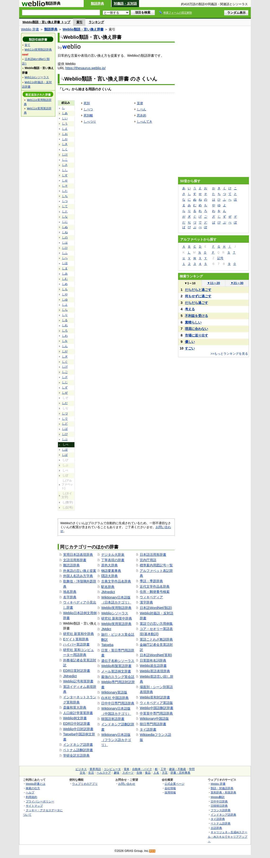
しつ (65, 201)
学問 (192, 769)
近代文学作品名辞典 (155, 586)
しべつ (88, 109)
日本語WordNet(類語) (156, 608)
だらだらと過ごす (198, 290)
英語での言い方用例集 (156, 623)
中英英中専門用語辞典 (156, 713)
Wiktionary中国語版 (154, 718)
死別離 (88, 115)
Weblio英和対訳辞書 (155, 697)
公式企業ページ (174, 783)
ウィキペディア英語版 (156, 703)
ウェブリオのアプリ (85, 783)
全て (27, 45)
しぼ (65, 449)
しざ (65, 377)
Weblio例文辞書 (75, 718)
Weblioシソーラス (114, 613)
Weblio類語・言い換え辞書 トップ (46, 22)
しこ (65, 159)
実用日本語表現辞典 (78, 554)
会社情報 (170, 788)
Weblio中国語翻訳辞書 (156, 708)
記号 (220, 258)
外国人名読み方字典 (78, 576)
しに (65, 222)
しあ (65, 113)
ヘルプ (30, 792)
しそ (65, 185)
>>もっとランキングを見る (229, 353)
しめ (65, 284)
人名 (156, 772)
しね (65, 232)
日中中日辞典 (219, 801)
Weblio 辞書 (30, 29)
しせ (65, 180)
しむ (65, 278)
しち (65, 196)
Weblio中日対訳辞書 (78, 729)
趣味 (116, 772)
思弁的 (141, 115)
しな (65, 216)
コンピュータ (112, 769)
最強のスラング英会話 (117, 677)
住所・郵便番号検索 (155, 592)
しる (65, 320)
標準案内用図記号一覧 (156, 565)
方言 (165, 772)
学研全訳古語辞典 (76, 755)
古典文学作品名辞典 (116, 581)
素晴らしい (193, 322)
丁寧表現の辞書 (112, 560)
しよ (65, 304)
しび (65, 434)
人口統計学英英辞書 (78, 713)
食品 (148, 772)
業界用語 (95, 769)
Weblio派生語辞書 (153, 666)
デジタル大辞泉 (112, 554)
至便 (140, 103)
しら (65, 309)
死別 (87, 103)
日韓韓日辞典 (219, 805)
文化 (82, 772)
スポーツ (128, 772)
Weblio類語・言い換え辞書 (83, 29)
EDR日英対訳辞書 (76, 671)
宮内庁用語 (148, 560)
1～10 (189, 283)
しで (65, 418)
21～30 (237, 283)
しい (65, 118)
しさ (65, 165)
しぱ (65, 455)
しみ (65, 273)
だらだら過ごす (196, 303)
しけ (65, 154)
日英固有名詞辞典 (153, 660)
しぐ (65, 361)
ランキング (96, 22)
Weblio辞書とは (35, 783)
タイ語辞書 (148, 729)
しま (65, 268)
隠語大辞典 (109, 576)
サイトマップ (34, 805)
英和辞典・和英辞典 (223, 792)
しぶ (65, 439)
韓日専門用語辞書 (153, 724)
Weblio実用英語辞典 (116, 624)
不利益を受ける (196, 316)
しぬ (65, 227)
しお (65, 134)
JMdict (106, 629)
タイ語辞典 (218, 818)
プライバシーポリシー (40, 801)
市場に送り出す (196, 335)
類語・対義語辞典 (222, 788)
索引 (79, 22)
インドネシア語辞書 (78, 744)
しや (65, 294)
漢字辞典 (146, 602)
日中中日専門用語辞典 (117, 703)
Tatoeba (107, 645)
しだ (65, 403)
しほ (65, 263)
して (65, 206)
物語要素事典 (111, 571)
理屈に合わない (196, 329)
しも (65, 289)
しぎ (65, 356)
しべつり (90, 121)
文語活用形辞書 (74, 560)
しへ (65, 258)
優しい (190, 342)
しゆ (65, 299)
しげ (65, 366)
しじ (65, 382)
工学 (163, 769)
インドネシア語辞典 (223, 814)
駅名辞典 (107, 587)
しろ (65, 330)
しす (65, 175)
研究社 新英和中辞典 (78, 634)
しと (65, 211)
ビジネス (81, 769)
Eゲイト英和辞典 (76, 639)
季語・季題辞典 (151, 581)
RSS (152, 851)
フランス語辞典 (221, 810)
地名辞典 (69, 592)
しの (65, 237)
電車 (126, 769)
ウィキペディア (151, 597)
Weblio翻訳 (218, 796)
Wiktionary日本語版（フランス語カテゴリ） (116, 740)
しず (65, 387)
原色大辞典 (109, 565)
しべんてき (144, 121)
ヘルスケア (104, 772)
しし (65, 170)
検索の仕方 (33, 788)
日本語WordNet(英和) (156, 655)
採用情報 (170, 792)
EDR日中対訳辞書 (76, 723)
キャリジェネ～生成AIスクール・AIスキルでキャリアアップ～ (227, 836)
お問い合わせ (126, 783)
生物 (139, 772)
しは (65, 242)
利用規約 (31, 796)
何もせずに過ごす (198, 296)
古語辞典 (216, 827)
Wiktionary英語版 (114, 692)
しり (65, 315)
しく (65, 149)
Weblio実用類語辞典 (116, 608)
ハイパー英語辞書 (76, 644)
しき (65, 144)
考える (190, 309)
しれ (65, 325)
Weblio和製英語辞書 (116, 666)
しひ (65, 248)
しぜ (65, 392)
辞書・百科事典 (180, 772)
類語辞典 (97, 3)
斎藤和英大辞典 (74, 707)
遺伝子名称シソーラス (117, 661)
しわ (65, 335)
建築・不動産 (177, 769)
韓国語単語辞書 (112, 719)
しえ (65, 128)
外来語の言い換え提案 (79, 571)
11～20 (213, 283)
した (65, 191)
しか (65, 139)
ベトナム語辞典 (221, 823)
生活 (91, 772)
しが (65, 351)
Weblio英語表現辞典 (155, 671)
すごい (190, 348)
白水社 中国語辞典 (115, 698)
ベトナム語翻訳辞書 (78, 750)
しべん (141, 109)
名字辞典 (69, 597)
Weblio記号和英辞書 (78, 681)
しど (65, 423)
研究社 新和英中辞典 (116, 618)
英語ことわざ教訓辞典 (156, 639)
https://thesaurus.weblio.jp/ (85, 68)
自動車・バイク (142, 769)
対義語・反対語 (125, 3)
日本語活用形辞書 (153, 554)
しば (65, 429)
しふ (65, 253)
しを (65, 341)
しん (65, 346)
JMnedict (70, 676)
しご (65, 372)
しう (65, 123)
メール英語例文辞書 (116, 671)
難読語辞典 (71, 565)
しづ (65, 413)
